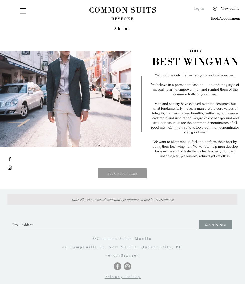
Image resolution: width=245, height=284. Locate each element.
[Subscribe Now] (215, 224)
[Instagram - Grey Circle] (128, 266)
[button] (23, 11)
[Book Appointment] (225, 18)
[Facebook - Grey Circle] (118, 266)
